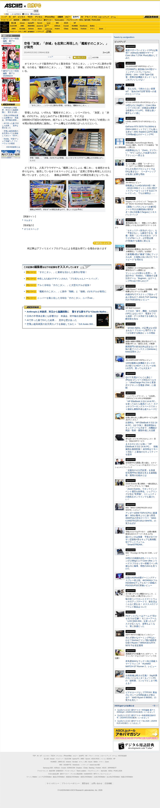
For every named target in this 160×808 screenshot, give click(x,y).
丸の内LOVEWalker (113, 777)
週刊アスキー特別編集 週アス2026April (11, 40)
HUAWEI (75, 26)
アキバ (87, 17)
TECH (29, 17)
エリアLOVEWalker (45, 777)
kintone (31, 29)
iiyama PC (75, 759)
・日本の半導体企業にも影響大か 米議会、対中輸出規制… (10, 117)
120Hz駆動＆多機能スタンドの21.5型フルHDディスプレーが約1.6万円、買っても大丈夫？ (140, 365)
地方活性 (87, 20)
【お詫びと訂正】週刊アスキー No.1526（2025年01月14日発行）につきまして (137, 722)
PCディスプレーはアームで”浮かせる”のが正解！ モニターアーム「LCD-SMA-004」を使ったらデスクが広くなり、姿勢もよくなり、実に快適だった (141, 621)
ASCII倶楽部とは (13, 147)
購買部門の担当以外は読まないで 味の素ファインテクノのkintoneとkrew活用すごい (142, 349)
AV (82, 17)
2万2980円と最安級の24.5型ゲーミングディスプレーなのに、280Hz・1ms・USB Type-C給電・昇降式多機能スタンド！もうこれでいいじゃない (141, 74)
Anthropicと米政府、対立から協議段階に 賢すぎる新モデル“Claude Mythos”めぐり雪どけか (75, 311)
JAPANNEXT (31, 31)
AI (10, 17)
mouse (22, 23)
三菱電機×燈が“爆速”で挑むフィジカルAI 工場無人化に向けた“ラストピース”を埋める (141, 257)
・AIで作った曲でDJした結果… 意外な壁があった (10, 125)
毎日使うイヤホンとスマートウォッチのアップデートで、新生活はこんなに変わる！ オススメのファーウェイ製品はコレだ (141, 603)
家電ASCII (25, 20)
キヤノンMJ (22, 31)
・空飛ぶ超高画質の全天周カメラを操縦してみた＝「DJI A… (10, 133)
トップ (4, 17)
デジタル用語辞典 (76, 774)
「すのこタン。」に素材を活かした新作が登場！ (63, 272)
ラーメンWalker (31, 777)
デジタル (38, 17)
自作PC (33, 5)
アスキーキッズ (6, 20)
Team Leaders (81, 771)
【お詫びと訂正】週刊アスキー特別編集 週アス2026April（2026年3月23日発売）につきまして (136, 711)
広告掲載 (108, 783)
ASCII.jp (13, 6)
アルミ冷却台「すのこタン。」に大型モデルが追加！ (64, 285)
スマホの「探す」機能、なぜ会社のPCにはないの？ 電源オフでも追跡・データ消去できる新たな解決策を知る (141, 315)
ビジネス (21, 17)
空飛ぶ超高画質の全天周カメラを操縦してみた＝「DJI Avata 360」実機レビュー (68, 324)
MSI (57, 23)
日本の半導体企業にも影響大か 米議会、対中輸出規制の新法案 (59, 316)
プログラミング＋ (94, 771)
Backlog (75, 29)
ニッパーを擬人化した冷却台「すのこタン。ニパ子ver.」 (66, 298)
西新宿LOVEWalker (72, 777)
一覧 (69, 57)
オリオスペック (31, 229)
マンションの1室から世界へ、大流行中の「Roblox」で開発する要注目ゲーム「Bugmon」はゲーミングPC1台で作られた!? (141, 277)
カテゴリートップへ (102, 243)
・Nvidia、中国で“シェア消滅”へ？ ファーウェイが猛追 (10, 141)
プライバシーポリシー (71, 783)
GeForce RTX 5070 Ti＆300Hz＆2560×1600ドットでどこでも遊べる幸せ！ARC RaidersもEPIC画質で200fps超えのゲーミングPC (141, 130)
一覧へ (154, 706)
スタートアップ (103, 17)
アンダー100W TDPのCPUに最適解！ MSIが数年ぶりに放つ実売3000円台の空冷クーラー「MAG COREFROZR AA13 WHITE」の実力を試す (141, 518)
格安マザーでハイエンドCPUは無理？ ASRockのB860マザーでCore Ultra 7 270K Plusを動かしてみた (141, 54)
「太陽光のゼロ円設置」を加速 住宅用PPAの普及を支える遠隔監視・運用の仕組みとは (141, 473)
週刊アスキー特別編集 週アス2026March (11, 73)
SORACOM (71, 768)
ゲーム (113, 17)
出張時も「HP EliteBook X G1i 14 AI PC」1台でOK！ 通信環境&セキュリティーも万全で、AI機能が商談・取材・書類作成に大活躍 (141, 426)
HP (75, 23)
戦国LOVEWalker (127, 777)
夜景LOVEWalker (86, 777)
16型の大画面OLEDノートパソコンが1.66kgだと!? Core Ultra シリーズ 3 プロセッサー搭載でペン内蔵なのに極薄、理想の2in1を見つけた (141, 563)
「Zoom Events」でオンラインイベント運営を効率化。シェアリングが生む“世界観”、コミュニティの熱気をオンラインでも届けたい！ (141, 494)
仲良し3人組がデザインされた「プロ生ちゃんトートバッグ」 (68, 278)
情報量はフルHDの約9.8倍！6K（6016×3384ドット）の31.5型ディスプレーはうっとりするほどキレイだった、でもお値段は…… (141, 189)
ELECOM (13, 26)
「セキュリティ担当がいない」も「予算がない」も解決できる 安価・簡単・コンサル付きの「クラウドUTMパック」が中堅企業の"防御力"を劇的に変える (141, 235)
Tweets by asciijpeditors (124, 37)
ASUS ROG (31, 26)
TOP (34, 756)
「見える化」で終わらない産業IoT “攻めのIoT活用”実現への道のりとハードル (140, 91)
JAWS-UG (61, 762)
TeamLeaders (59, 20)
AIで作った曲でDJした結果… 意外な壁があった (52, 320)
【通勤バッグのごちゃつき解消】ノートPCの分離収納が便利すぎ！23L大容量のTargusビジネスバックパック (141, 211)
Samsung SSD (48, 768)
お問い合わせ (96, 783)
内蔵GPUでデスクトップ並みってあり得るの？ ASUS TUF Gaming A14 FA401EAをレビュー (141, 297)
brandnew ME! (49, 31)
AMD (22, 26)
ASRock (57, 26)
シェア (50, 57)
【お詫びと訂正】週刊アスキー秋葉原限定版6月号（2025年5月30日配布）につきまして (136, 716)
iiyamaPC (31, 23)
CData (66, 29)
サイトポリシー (53, 783)
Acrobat (22, 29)
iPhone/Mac (50, 17)
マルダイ (28, 220)
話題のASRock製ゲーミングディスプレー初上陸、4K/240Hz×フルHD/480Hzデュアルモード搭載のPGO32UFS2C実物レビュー (141, 581)
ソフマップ (40, 31)
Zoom (101, 29)
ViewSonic (83, 26)
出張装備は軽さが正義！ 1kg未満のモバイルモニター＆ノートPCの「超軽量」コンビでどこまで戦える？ (141, 679)
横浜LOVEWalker (59, 777)
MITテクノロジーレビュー (102, 774)
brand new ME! (95, 765)
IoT (14, 17)
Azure (40, 29)
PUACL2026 (96, 20)
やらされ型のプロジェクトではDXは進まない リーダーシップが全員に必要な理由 (140, 171)
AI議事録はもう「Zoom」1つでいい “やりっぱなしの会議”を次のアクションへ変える (141, 153)
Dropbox (57, 28)
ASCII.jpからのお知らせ (124, 706)
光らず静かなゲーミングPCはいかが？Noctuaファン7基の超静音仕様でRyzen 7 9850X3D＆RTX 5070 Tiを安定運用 (141, 641)
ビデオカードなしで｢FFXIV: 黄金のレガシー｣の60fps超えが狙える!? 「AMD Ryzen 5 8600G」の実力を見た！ (141, 696)
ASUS (66, 23)
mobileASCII (88, 774)
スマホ (94, 17)
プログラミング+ (72, 20)
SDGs (81, 20)
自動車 (60, 17)
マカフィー (13, 31)
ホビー (68, 17)
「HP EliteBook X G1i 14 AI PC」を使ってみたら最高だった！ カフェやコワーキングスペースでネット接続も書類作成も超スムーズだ (141, 405)
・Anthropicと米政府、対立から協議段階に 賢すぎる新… (10, 110)
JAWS (13, 29)
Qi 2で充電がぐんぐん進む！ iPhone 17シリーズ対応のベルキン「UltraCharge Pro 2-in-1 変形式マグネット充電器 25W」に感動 (140, 382)
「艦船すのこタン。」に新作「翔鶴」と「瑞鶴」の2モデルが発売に (71, 291)
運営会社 (85, 783)
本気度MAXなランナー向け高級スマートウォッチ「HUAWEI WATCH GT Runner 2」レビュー (141, 664)
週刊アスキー (48, 20)
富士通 (13, 23)
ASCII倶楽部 (151, 17)
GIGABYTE (40, 26)
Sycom (39, 23)
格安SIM (16, 20)
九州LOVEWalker (99, 777)
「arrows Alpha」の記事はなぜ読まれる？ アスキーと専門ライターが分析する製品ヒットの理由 (141, 330)
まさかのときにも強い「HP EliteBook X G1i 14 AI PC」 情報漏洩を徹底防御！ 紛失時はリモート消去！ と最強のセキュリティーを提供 (141, 449)
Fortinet (83, 29)
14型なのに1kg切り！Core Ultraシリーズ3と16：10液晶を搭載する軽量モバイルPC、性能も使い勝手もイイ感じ (141, 109)
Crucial (66, 26)
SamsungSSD (47, 26)
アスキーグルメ (37, 20)
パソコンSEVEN (48, 23)
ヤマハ (92, 29)
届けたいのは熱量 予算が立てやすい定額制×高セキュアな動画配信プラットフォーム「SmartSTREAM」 (141, 541)
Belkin (92, 26)
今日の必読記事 (53, 774)
